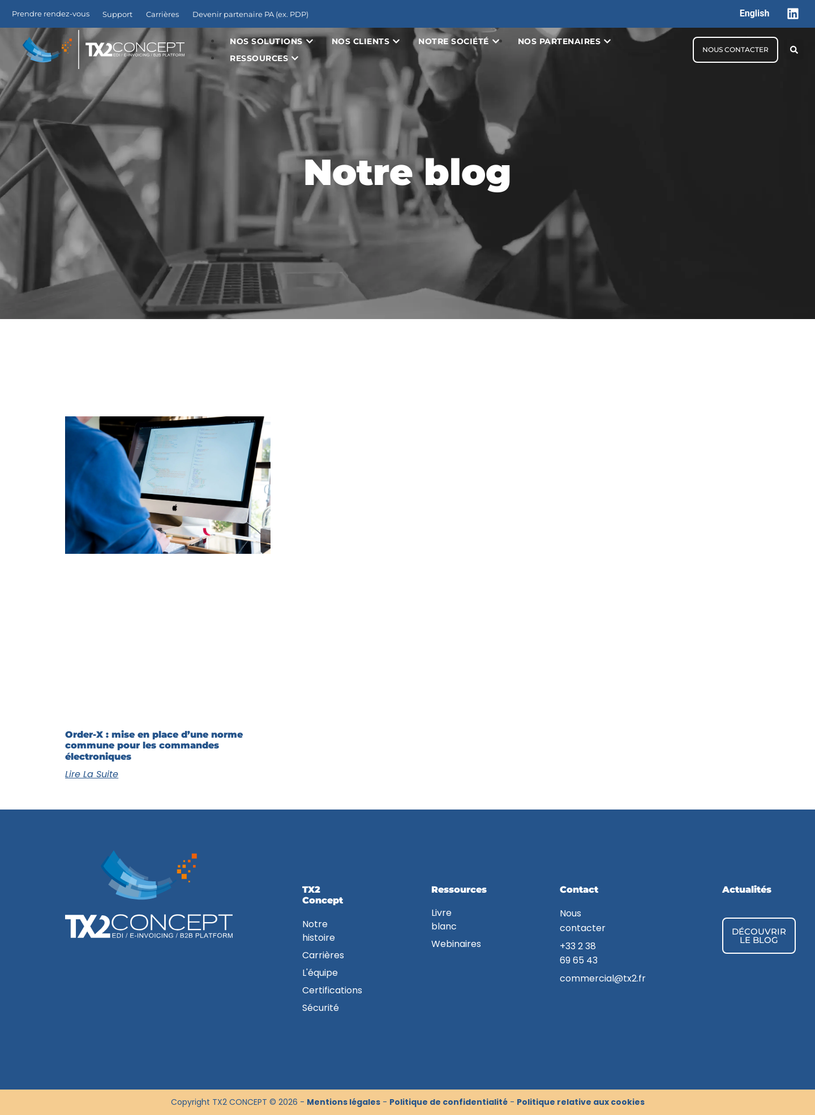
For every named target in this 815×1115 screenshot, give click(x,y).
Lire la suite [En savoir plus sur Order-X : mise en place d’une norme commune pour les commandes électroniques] (91, 774)
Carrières (162, 14)
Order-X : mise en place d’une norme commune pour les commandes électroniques (154, 745)
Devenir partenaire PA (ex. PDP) (250, 14)
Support (117, 14)
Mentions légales (343, 1102)
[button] (794, 49)
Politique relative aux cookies (581, 1102)
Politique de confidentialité (448, 1102)
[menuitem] (754, 13)
